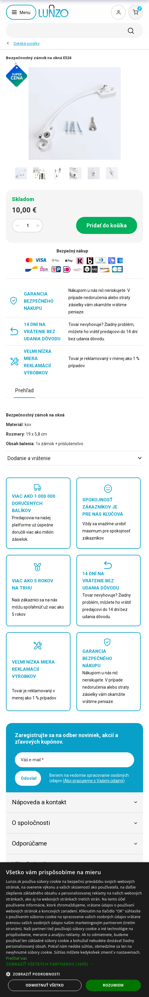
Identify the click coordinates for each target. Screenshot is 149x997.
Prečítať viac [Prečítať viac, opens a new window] (16, 958)
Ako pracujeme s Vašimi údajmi (93, 780)
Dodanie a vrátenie (74, 458)
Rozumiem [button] (113, 985)
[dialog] (74, 929)
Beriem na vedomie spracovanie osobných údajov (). (89, 778)
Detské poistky (27, 43)
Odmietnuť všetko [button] (45, 985)
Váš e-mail (32, 760)
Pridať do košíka (107, 225)
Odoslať (29, 778)
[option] (21, 173)
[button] (74, 964)
